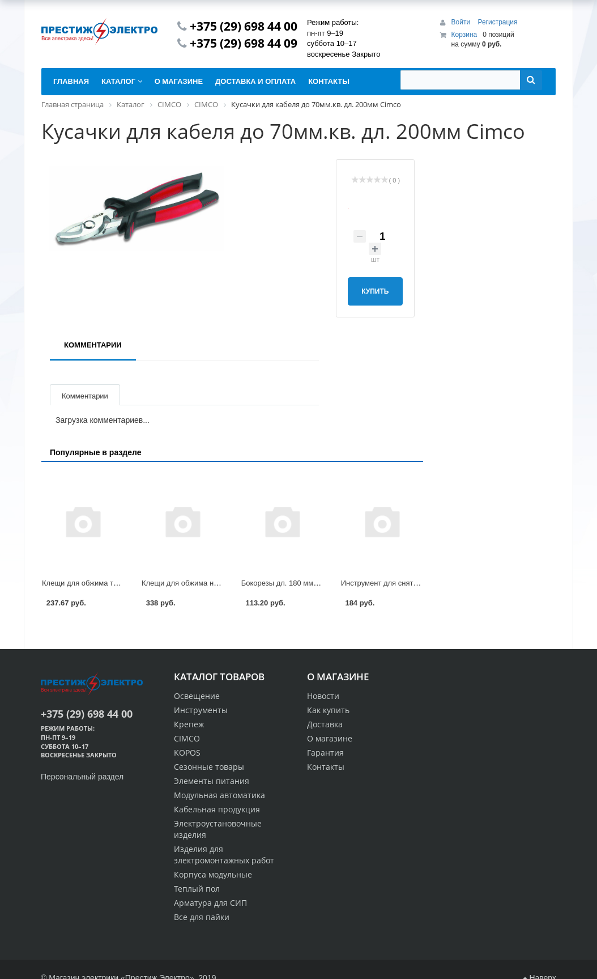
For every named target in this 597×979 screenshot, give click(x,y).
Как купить (328, 710)
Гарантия (325, 752)
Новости (323, 695)
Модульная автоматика (219, 795)
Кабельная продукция (217, 809)
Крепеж (189, 724)
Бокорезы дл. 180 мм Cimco (288, 583)
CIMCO (187, 738)
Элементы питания (211, 780)
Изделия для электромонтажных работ (224, 855)
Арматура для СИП (210, 902)
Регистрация (497, 22)
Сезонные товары (209, 766)
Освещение (197, 695)
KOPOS (187, 752)
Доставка (325, 724)
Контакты (325, 766)
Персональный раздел (82, 776)
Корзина (464, 35)
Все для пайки (201, 917)
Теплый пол (197, 888)
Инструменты (201, 710)
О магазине (329, 738)
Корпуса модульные (213, 874)
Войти (461, 22)
